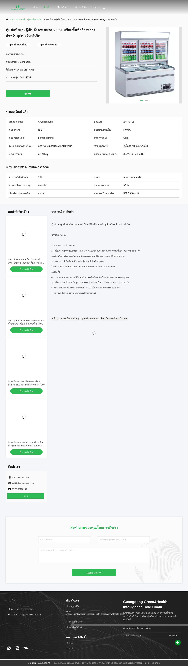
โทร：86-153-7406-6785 (20, 609)
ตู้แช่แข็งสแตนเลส (90, 318)
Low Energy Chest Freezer (114, 318)
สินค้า (47, 7)
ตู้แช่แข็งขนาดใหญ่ (70, 318)
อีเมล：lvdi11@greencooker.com (24, 615)
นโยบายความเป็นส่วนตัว (39, 663)
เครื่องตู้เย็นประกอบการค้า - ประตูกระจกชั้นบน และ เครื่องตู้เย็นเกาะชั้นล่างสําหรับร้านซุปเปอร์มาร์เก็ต (26, 323)
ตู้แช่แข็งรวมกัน (34, 19)
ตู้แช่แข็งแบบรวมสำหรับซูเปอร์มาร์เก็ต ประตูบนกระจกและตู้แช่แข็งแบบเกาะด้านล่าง (25, 445)
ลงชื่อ (173, 635)
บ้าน (35, 7)
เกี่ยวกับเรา (62, 7)
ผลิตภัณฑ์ (20, 19)
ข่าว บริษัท (81, 7)
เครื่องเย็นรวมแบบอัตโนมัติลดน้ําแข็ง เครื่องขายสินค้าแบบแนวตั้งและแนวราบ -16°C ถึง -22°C (26, 262)
